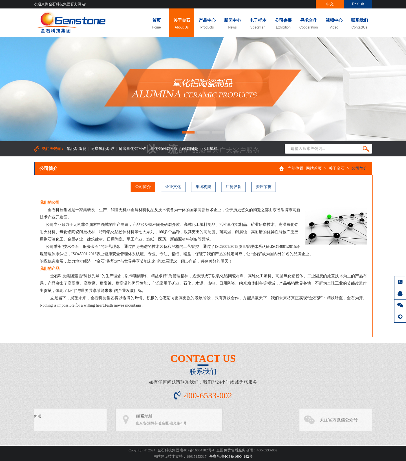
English (358, 4)
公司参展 (283, 24)
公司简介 (144, 187)
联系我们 (359, 24)
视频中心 (334, 24)
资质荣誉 (262, 187)
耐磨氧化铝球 (102, 149)
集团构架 (203, 187)
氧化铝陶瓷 (77, 149)
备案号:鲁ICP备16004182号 (231, 456)
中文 (330, 4)
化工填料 (210, 149)
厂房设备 (232, 187)
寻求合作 (308, 24)
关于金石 (181, 24)
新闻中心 (232, 24)
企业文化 (173, 187)
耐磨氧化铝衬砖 (132, 149)
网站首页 (314, 168)
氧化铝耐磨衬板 (164, 149)
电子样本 (257, 24)
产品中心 (207, 24)
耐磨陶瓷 (190, 149)
